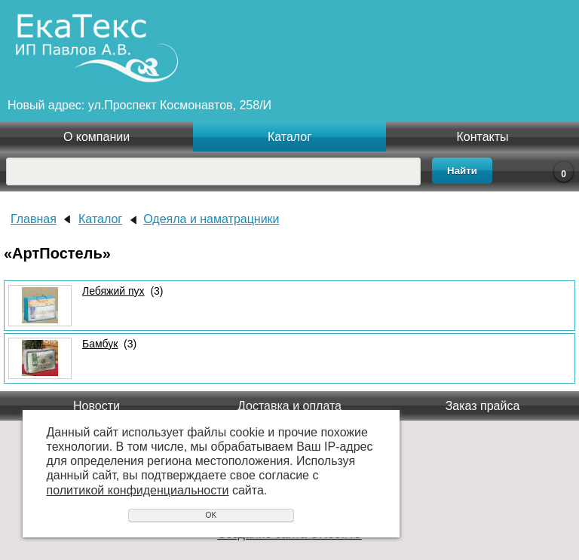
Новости (96, 405)
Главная (34, 219)
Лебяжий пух (113, 291)
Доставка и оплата (289, 405)
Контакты (482, 136)
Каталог (289, 136)
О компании (96, 136)
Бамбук (100, 344)
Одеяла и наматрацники (211, 219)
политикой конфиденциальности (138, 490)
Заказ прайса (483, 405)
